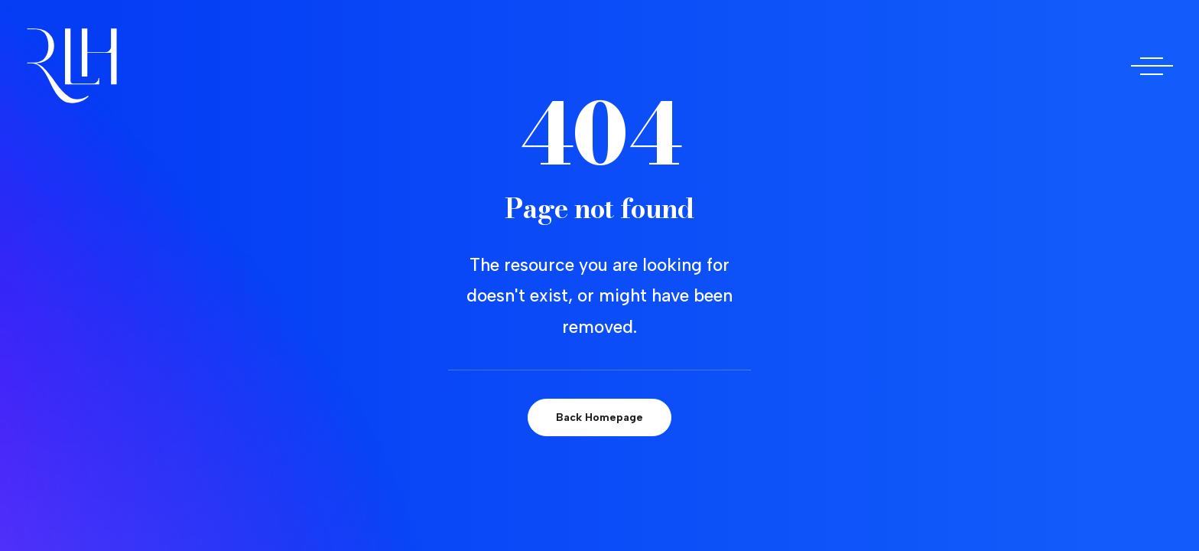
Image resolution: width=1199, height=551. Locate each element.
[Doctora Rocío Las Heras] (72, 66)
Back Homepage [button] (599, 417)
